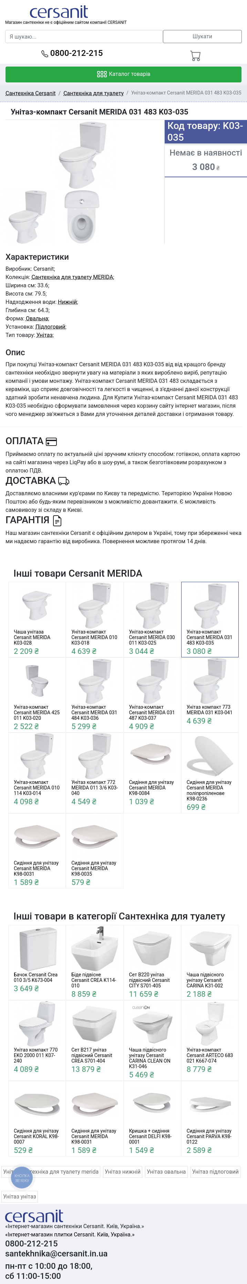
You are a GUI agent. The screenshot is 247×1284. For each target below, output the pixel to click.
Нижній (67, 302)
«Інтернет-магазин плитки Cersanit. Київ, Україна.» (69, 1234)
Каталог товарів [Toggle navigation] (123, 74)
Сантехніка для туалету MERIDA (72, 277)
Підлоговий (50, 327)
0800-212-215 (72, 53)
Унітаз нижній (123, 1171)
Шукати (202, 36)
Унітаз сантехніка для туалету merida (51, 1171)
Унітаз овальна (166, 1171)
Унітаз (45, 335)
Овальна (37, 318)
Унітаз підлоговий (215, 1171)
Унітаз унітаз (19, 1196)
